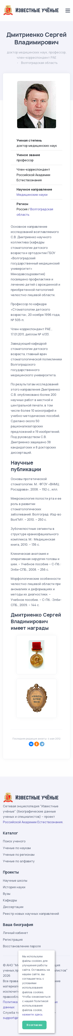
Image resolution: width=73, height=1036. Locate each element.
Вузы (6, 894)
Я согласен (34, 1025)
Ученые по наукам (17, 848)
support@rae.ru (14, 1018)
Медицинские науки (32, 194)
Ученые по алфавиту (19, 861)
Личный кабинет (15, 933)
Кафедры (10, 900)
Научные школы (15, 880)
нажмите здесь (32, 1014)
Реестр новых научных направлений (31, 913)
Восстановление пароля (22, 946)
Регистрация (13, 939)
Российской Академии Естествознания (32, 822)
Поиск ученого (14, 841)
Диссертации (13, 907)
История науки (14, 887)
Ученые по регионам (18, 854)
